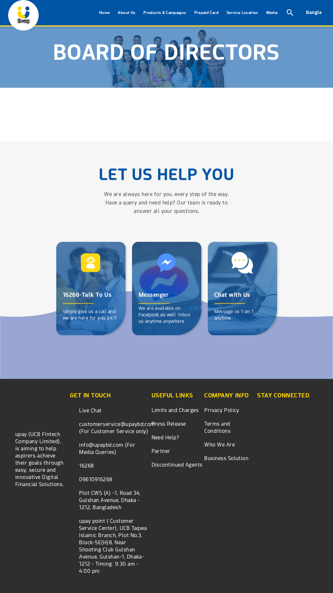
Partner (161, 451)
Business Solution (226, 458)
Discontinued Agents (177, 465)
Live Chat (90, 410)
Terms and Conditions (217, 427)
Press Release (169, 424)
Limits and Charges (175, 410)
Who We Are (219, 445)
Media (272, 12)
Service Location (242, 12)
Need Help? (166, 437)
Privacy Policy (221, 410)
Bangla (314, 12)
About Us (126, 12)
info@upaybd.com (101, 445)
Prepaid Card (206, 12)
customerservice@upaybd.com (117, 424)
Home (104, 12)
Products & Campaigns (164, 12)
